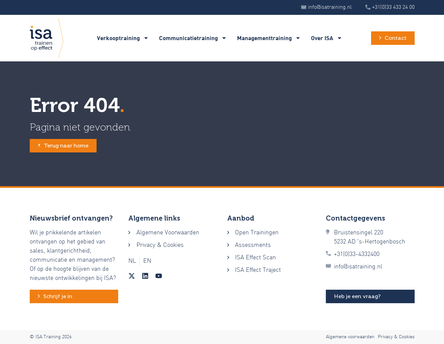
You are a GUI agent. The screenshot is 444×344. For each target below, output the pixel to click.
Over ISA (326, 38)
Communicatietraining (193, 38)
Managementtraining (269, 38)
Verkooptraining (123, 38)
